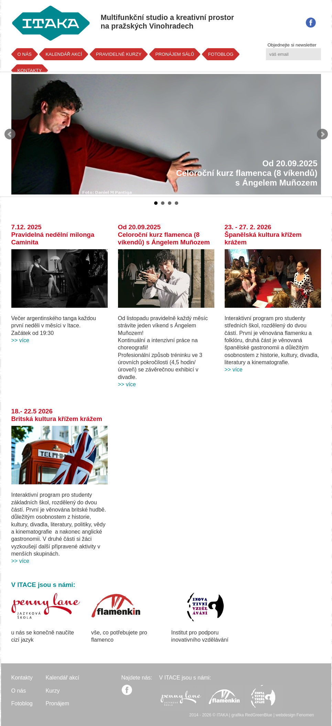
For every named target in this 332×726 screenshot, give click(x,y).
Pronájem (57, 703)
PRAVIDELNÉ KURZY (119, 54)
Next (322, 134)
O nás (18, 691)
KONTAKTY (29, 70)
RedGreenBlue (258, 715)
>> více (20, 340)
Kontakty (22, 678)
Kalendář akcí (62, 678)
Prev (9, 134)
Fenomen (305, 715)
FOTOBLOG (221, 54)
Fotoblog (22, 703)
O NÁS (24, 54)
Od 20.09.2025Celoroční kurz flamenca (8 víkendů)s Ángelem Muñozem (247, 173)
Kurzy (53, 691)
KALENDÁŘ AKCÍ (63, 54)
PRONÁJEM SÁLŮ (175, 54)
